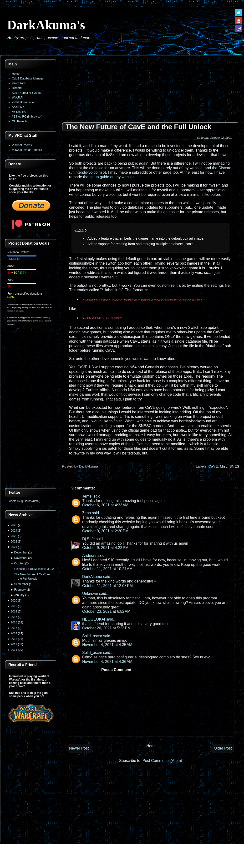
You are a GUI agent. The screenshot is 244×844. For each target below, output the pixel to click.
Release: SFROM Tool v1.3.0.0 (34, 569)
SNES (234, 466)
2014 (14, 633)
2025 (14, 525)
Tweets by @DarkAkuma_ (23, 501)
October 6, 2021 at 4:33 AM (105, 505)
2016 (14, 622)
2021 (14, 547)
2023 (14, 536)
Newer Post (79, 748)
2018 (14, 611)
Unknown (90, 594)
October (19, 563)
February (20, 589)
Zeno (86, 513)
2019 (14, 606)
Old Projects (19, 121)
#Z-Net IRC (19, 112)
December (20, 552)
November (20, 558)
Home (16, 73)
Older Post (223, 748)
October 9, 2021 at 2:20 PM (105, 531)
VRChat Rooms (22, 145)
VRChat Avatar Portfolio (27, 150)
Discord (17, 88)
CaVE (213, 466)
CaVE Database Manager (28, 78)
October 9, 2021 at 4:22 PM (105, 548)
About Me (18, 107)
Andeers (89, 555)
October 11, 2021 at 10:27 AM (107, 569)
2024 (14, 530)
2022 (14, 541)
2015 (14, 628)
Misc (223, 466)
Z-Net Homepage (23, 102)
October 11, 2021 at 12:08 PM (107, 586)
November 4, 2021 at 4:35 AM (107, 645)
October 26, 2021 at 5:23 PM (106, 628)
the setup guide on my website (109, 177)
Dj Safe (88, 539)
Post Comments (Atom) (162, 761)
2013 (14, 639)
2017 (14, 617)
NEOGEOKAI (93, 619)
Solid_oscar (92, 636)
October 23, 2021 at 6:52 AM (106, 611)
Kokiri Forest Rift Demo (26, 92)
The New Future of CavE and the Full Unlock (138, 127)
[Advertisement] (31, 408)
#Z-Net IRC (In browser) (27, 116)
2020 (14, 600)
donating (11, 324)
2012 (14, 644)
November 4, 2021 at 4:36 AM (107, 662)
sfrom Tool (18, 83)
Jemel (87, 496)
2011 (14, 650)
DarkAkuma (92, 577)
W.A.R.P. (17, 97)
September (21, 584)
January (19, 595)
